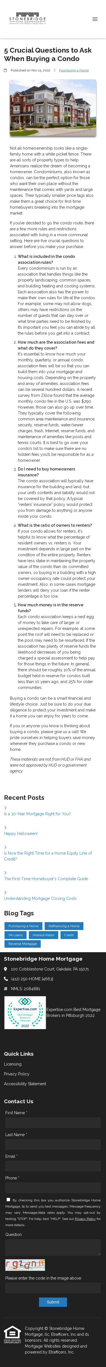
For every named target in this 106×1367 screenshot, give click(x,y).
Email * (11, 1156)
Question (13, 1234)
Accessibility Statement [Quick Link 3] (25, 1084)
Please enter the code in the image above (43, 1278)
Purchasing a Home (74, 70)
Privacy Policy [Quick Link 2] (16, 1074)
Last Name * (16, 1134)
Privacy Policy (85, 1219)
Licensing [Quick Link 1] (12, 1064)
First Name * (16, 1113)
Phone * (12, 1178)
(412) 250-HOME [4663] (32, 979)
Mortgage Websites (43, 1346)
